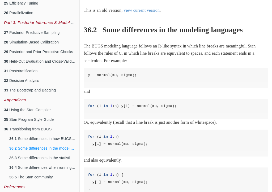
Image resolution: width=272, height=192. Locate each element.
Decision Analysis (21, 80)
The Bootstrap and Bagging (30, 90)
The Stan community (31, 177)
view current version (142, 10)
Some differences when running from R (44, 167)
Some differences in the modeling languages (44, 148)
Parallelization (18, 13)
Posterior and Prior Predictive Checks (38, 52)
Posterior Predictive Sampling (32, 32)
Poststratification (20, 71)
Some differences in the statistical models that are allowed (44, 158)
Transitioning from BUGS (28, 129)
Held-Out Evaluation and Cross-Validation (41, 61)
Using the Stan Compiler (27, 110)
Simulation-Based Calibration (31, 42)
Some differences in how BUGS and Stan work (44, 139)
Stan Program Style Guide (29, 119)
